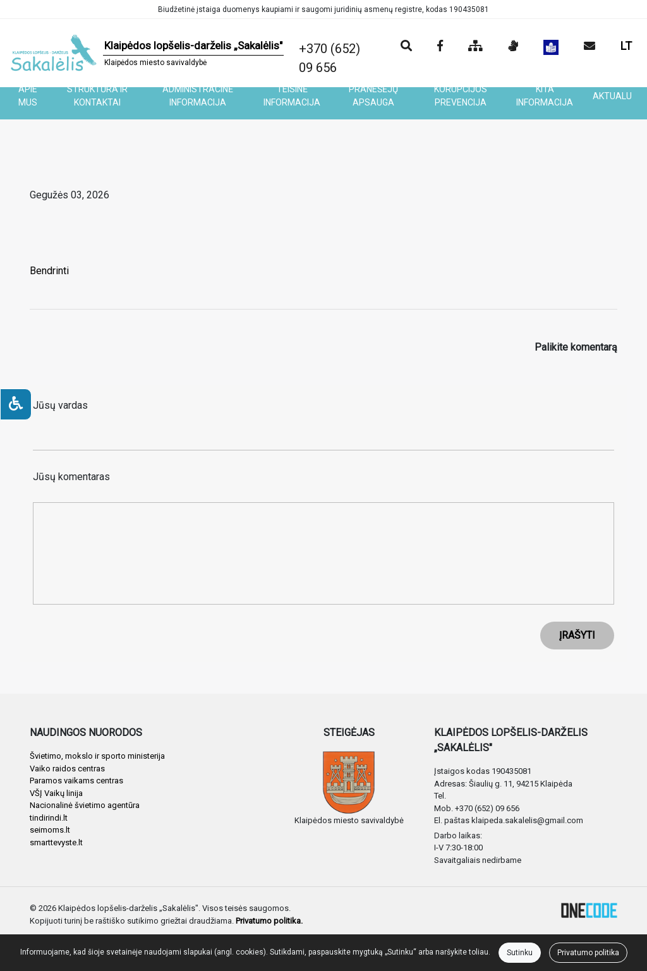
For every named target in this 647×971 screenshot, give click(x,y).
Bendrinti (49, 271)
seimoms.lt (50, 830)
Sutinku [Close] (520, 952)
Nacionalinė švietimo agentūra (85, 805)
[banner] (147, 53)
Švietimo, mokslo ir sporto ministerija (97, 756)
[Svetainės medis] (475, 46)
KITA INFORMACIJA (544, 95)
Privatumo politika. (269, 921)
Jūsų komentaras (71, 477)
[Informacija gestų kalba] (513, 46)
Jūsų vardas (60, 405)
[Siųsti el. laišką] (589, 46)
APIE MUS (27, 95)
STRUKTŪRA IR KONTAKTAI (97, 95)
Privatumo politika (588, 952)
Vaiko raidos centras (67, 768)
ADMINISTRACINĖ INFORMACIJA (197, 95)
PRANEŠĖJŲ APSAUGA (373, 95)
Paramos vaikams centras (76, 780)
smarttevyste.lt (56, 842)
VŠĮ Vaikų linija (56, 793)
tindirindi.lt (49, 818)
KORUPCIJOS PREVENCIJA (460, 95)
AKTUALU (612, 96)
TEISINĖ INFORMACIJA (291, 95)
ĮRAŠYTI (577, 635)
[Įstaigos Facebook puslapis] (440, 46)
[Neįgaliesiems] (16, 404)
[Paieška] (406, 46)
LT (626, 45)
